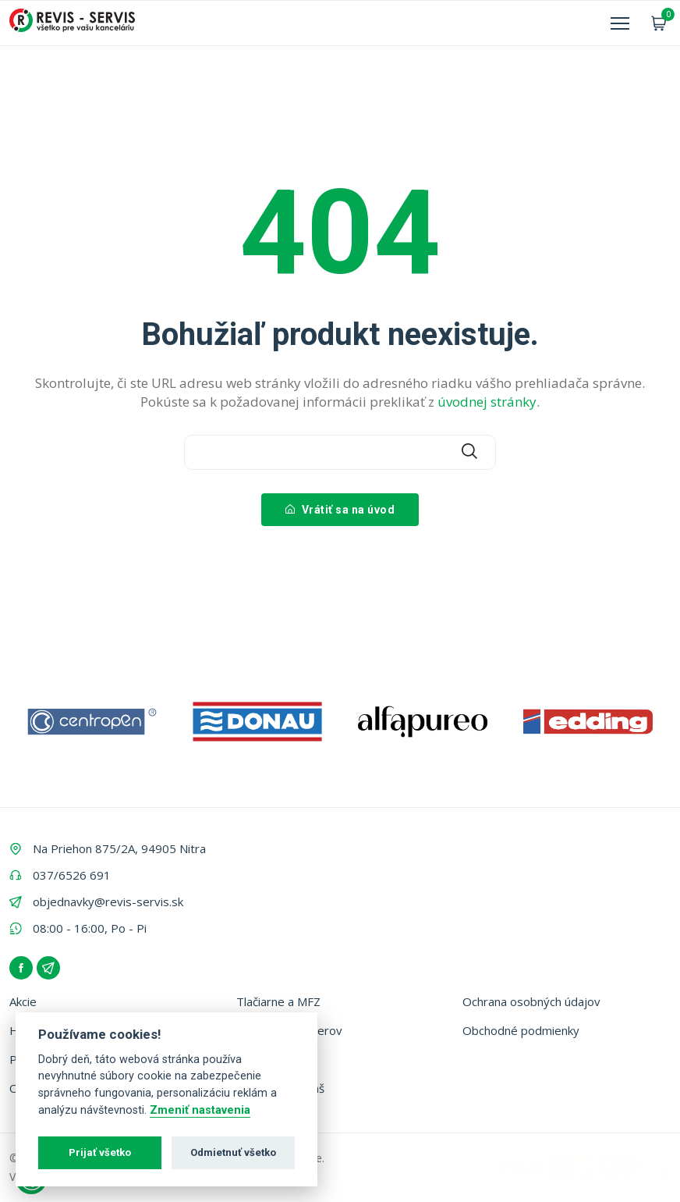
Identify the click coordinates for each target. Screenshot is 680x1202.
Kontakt (257, 1059)
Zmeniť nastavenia (200, 1110)
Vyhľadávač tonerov (289, 1030)
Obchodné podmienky (520, 1030)
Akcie (23, 1001)
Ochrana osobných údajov (531, 1001)
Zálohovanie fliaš (280, 1088)
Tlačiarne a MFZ (278, 1001)
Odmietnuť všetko (233, 1152)
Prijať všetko (100, 1152)
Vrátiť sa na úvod (340, 509)
